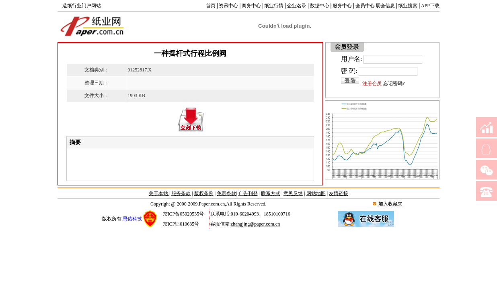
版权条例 (204, 193)
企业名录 (296, 5)
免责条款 (226, 193)
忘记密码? (394, 83)
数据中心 (319, 5)
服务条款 (181, 193)
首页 (211, 5)
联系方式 (270, 193)
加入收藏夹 (390, 204)
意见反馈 (293, 193)
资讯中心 (228, 5)
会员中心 (365, 5)
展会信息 (385, 5)
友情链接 (338, 193)
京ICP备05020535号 (183, 214)
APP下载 (430, 5)
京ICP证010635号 (181, 224)
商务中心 (251, 5)
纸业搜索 (407, 5)
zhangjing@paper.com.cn (255, 224)
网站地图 (316, 193)
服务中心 (342, 5)
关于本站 (159, 193)
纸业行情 (273, 5)
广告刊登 (248, 193)
